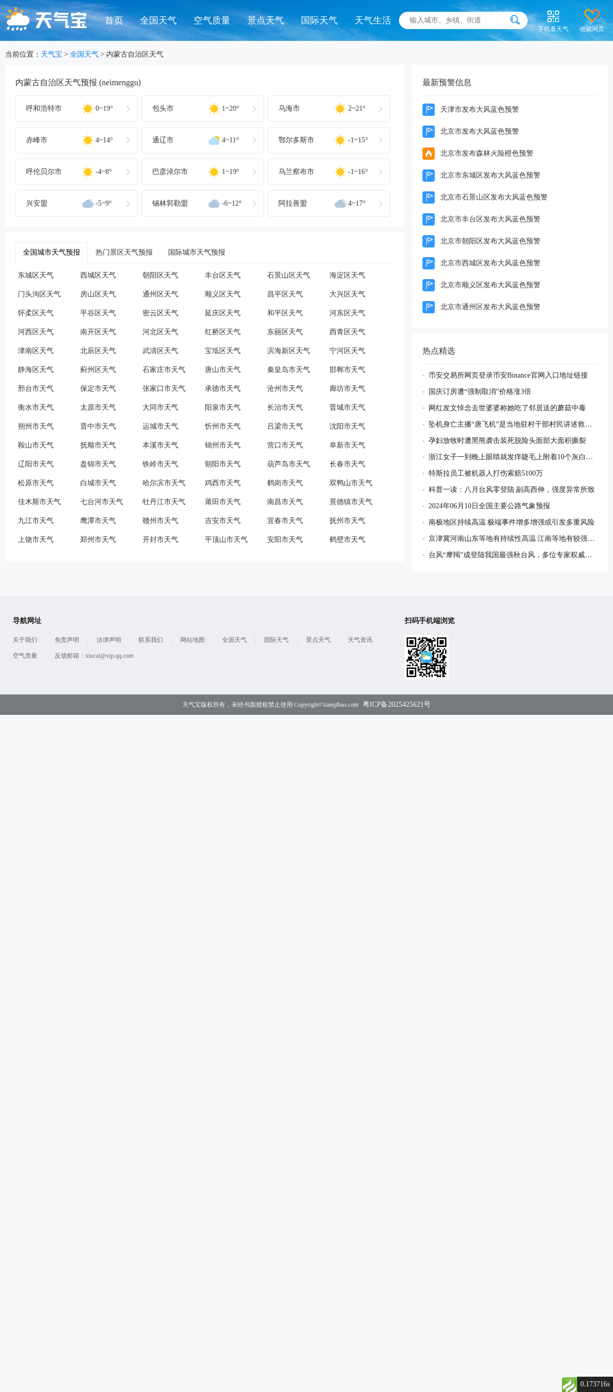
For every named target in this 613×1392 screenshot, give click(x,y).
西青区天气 (347, 332)
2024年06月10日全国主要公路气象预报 (489, 506)
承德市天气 (223, 388)
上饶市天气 (36, 539)
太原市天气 (98, 407)
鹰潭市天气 (98, 521)
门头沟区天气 (39, 294)
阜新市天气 (347, 445)
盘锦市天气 (98, 464)
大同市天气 (160, 407)
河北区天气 (160, 332)
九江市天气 (36, 521)
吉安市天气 (223, 521)
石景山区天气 (288, 275)
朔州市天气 (36, 426)
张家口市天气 (164, 388)
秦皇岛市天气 (288, 370)
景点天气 (265, 20)
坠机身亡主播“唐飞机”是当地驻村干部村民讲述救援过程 (513, 424)
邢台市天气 (36, 388)
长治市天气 (285, 407)
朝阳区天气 (160, 275)
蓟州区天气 (98, 370)
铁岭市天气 (160, 464)
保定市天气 (98, 388)
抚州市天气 (347, 521)
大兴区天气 (347, 294)
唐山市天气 (223, 370)
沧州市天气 (285, 388)
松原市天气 (36, 483)
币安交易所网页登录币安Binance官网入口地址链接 (508, 375)
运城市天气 (160, 426)
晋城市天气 (347, 407)
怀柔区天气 (36, 313)
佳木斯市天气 (39, 502)
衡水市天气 (36, 407)
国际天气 (319, 20)
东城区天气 (36, 275)
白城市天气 (98, 483)
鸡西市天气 (223, 483)
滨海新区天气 (288, 351)
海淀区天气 (347, 275)
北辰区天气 (98, 351)
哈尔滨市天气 (164, 483)
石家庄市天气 (164, 370)
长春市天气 (347, 464)
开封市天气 (160, 539)
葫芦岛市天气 (288, 464)
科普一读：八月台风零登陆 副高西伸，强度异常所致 (512, 489)
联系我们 (150, 640)
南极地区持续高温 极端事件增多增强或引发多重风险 (512, 522)
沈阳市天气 (347, 426)
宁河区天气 (347, 351)
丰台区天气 (223, 275)
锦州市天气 (223, 445)
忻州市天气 (223, 426)
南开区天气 (98, 332)
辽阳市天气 (36, 464)
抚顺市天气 (98, 445)
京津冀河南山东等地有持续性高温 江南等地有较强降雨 (513, 538)
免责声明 (67, 640)
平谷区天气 (98, 313)
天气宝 (51, 54)
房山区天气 (98, 294)
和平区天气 (285, 313)
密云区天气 (160, 313)
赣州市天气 (160, 521)
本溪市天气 (160, 445)
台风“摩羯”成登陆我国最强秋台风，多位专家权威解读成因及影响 (513, 555)
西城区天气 (98, 275)
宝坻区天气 (223, 351)
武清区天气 (160, 351)
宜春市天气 (285, 521)
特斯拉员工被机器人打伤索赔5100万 (486, 473)
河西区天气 (36, 332)
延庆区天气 (223, 313)
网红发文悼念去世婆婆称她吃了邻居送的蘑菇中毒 (507, 408)
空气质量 (212, 20)
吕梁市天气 (285, 426)
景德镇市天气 (350, 502)
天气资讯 (360, 640)
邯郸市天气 (347, 370)
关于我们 (25, 640)
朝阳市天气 (223, 464)
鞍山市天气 (36, 445)
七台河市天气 (101, 502)
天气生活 (373, 20)
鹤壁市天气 (347, 539)
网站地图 (192, 640)
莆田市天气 (223, 502)
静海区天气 (36, 370)
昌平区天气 (285, 294)
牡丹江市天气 (164, 502)
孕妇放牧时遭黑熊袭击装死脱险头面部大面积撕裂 (507, 440)
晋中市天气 (98, 426)
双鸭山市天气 (350, 483)
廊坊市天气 (347, 388)
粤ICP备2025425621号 (397, 704)
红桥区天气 (223, 332)
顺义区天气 (223, 294)
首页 (114, 20)
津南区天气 (36, 351)
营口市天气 (285, 445)
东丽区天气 (285, 332)
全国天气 (158, 20)
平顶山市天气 (226, 539)
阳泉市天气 (223, 407)
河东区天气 (347, 313)
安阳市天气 (285, 539)
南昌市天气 (285, 502)
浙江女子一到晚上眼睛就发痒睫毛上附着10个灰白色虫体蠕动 (513, 457)
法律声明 (109, 640)
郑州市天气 (98, 539)
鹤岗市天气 (285, 483)
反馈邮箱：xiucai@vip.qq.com (94, 655)
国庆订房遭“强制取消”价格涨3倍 (480, 391)
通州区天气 (160, 294)
